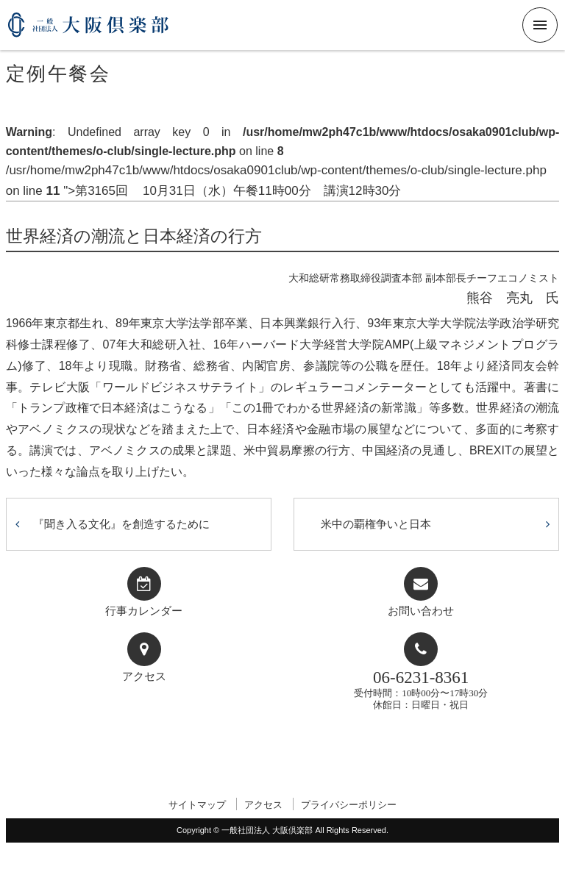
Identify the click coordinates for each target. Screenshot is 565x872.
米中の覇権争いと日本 (376, 524)
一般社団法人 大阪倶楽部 (88, 30)
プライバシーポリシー (349, 804)
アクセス (144, 676)
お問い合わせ (421, 611)
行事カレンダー (143, 611)
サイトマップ (197, 804)
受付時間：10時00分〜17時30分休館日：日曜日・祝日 (421, 689)
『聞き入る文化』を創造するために (121, 524)
